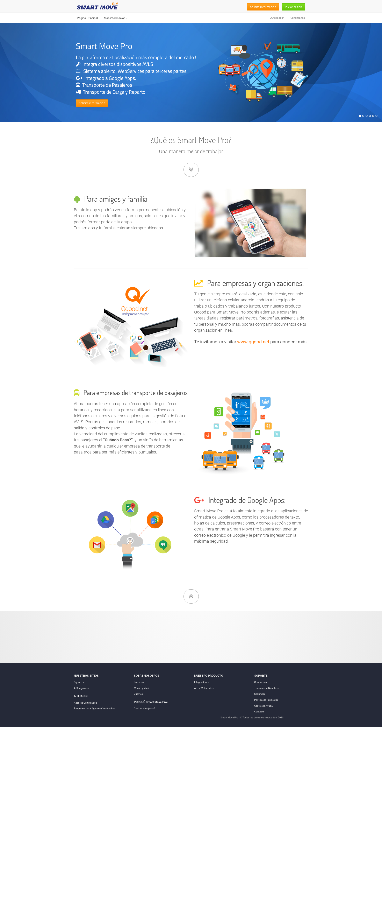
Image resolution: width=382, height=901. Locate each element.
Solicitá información (263, 7)
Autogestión (277, 17)
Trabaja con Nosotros (266, 688)
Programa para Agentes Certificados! (94, 708)
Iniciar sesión (293, 7)
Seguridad (260, 693)
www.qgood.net (253, 341)
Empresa (139, 682)
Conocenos (260, 682)
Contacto (259, 711)
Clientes (138, 693)
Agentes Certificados (85, 702)
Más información (116, 18)
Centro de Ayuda (263, 705)
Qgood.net (79, 682)
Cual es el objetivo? (144, 708)
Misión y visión (142, 688)
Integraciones (201, 682)
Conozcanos (297, 17)
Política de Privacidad (266, 699)
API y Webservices (204, 688)
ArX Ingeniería (81, 688)
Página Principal (87, 18)
